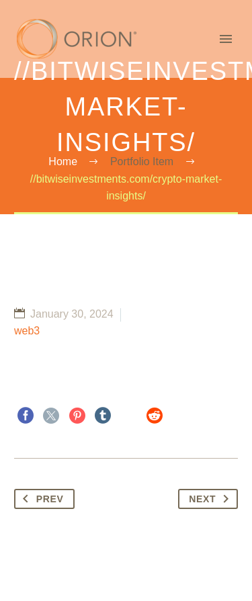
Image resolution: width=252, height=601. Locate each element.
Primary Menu (226, 39)
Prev (40, 499)
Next (212, 499)
